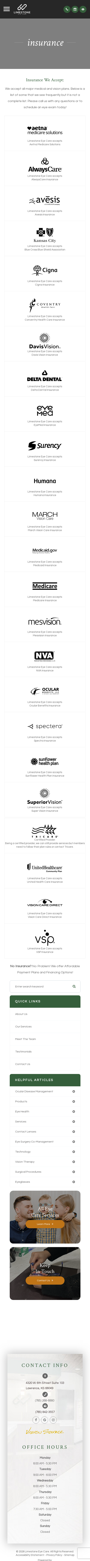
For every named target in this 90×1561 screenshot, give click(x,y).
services (20, 1121)
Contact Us (22, 1064)
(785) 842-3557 (45, 1412)
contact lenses (25, 1131)
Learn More (43, 1224)
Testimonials (23, 1051)
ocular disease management (34, 1091)
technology (23, 1151)
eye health (22, 1111)
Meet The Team (25, 1039)
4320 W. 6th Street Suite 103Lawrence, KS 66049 (45, 1385)
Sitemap (69, 1555)
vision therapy (24, 1161)
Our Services (23, 1026)
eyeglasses (22, 1181)
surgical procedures (28, 1171)
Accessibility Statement (30, 1555)
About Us (21, 1014)
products (21, 1101)
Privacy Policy (54, 1555)
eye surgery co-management (34, 1141)
